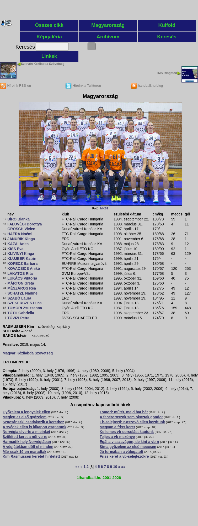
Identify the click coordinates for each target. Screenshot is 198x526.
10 (115, 467)
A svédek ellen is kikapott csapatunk (34, 427)
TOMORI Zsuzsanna (24, 308)
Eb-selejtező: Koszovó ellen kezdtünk (132, 422)
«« (77, 467)
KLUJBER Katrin (21, 258)
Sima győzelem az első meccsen (128, 447)
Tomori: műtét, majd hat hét (124, 412)
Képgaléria (49, 36)
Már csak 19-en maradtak (24, 452)
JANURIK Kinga (21, 239)
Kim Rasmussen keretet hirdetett (31, 456)
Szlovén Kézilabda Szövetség (43, 64)
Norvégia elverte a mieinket (26, 432)
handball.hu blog (147, 85)
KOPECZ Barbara (22, 263)
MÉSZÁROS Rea (21, 288)
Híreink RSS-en (15, 85)
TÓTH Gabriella (20, 313)
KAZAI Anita (18, 244)
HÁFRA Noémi (19, 234)
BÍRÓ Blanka (18, 219)
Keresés (166, 36)
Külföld (166, 25)
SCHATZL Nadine (22, 293)
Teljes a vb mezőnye (117, 437)
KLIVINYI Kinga (20, 253)
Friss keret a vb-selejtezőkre (124, 456)
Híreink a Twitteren (83, 85)
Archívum (108, 36)
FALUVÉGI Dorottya (24, 224)
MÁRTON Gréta (20, 283)
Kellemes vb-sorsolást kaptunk (127, 432)
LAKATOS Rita (20, 273)
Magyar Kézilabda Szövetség (28, 353)
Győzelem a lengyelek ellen (26, 412)
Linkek (49, 56)
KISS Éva (15, 249)
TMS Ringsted (166, 73)
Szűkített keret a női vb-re (25, 437)
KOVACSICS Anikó (23, 268)
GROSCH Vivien (21, 229)
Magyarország (108, 25)
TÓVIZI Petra (18, 318)
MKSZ (104, 208)
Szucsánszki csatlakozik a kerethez (33, 422)
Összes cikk (49, 25)
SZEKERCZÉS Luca (24, 303)
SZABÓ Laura (19, 298)
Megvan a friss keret (117, 427)
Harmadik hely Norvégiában (27, 442)
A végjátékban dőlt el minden (28, 447)
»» (123, 467)
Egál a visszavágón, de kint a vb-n (129, 442)
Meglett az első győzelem (24, 417)
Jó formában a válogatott (121, 452)
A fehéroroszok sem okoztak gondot (131, 417)
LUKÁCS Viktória (22, 278)
